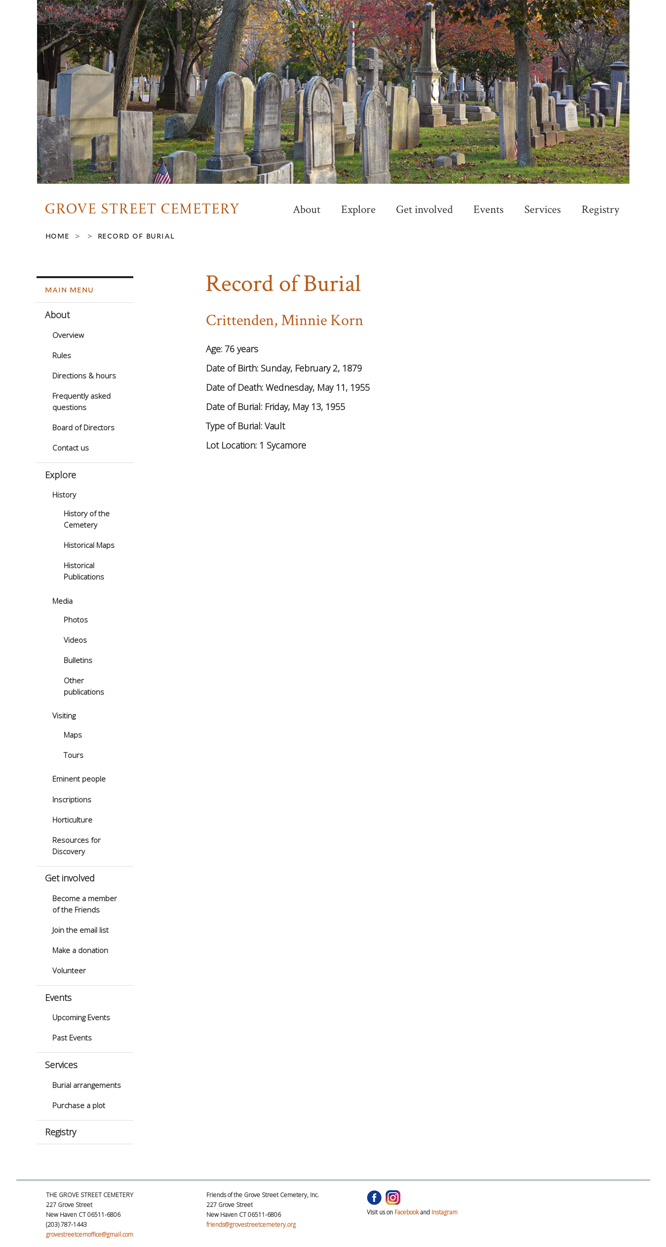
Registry (600, 209)
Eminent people (79, 779)
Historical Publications (84, 571)
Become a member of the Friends (84, 903)
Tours (73, 755)
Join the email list (80, 930)
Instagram (444, 1212)
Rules (61, 355)
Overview (68, 335)
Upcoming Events (81, 1017)
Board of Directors (83, 427)
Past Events (72, 1037)
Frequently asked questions (81, 401)
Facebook (406, 1212)
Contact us (70, 448)
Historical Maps (89, 545)
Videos (75, 640)
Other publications (84, 686)
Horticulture (72, 820)
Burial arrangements (86, 1085)
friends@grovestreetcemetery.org (251, 1224)
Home (57, 236)
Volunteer (69, 970)
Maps (73, 735)
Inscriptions (71, 799)
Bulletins (78, 660)
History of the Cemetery (87, 519)
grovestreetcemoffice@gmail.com (89, 1234)
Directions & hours (84, 375)
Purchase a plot (78, 1105)
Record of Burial (136, 236)
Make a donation (80, 950)
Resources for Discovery (76, 845)
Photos (76, 619)
